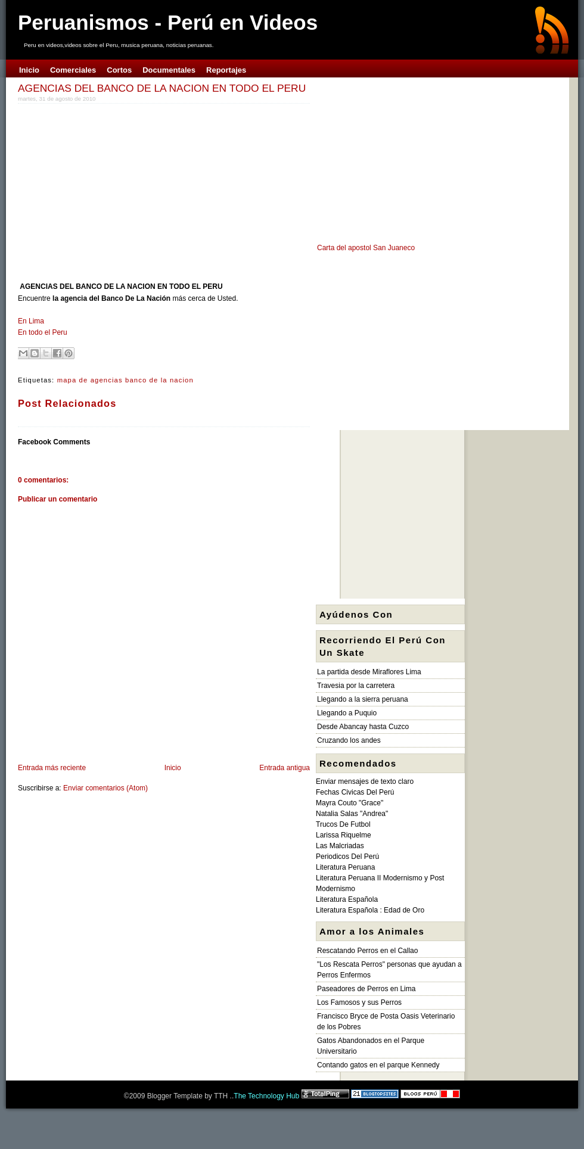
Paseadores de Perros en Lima (366, 989)
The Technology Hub (266, 1096)
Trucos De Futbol (343, 824)
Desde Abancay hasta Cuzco (363, 727)
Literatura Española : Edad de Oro (370, 910)
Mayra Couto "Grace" (349, 803)
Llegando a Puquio (347, 713)
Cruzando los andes (349, 740)
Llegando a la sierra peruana (362, 699)
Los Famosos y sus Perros (359, 1002)
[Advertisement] (118, 190)
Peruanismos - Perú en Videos (168, 22)
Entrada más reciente (52, 768)
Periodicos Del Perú (347, 856)
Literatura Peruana (345, 867)
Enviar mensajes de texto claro (365, 781)
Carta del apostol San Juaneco (366, 248)
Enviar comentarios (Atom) (105, 788)
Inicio (172, 768)
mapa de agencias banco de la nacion (125, 380)
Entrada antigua (284, 768)
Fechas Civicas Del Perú (355, 792)
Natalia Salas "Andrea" (352, 813)
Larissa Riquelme (343, 835)
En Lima (31, 321)
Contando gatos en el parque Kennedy (378, 1065)
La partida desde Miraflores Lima (369, 672)
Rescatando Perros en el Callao (367, 950)
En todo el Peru (42, 332)
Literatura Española (347, 899)
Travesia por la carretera (355, 685)
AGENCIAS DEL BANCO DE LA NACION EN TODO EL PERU (162, 88)
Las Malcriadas (340, 846)
